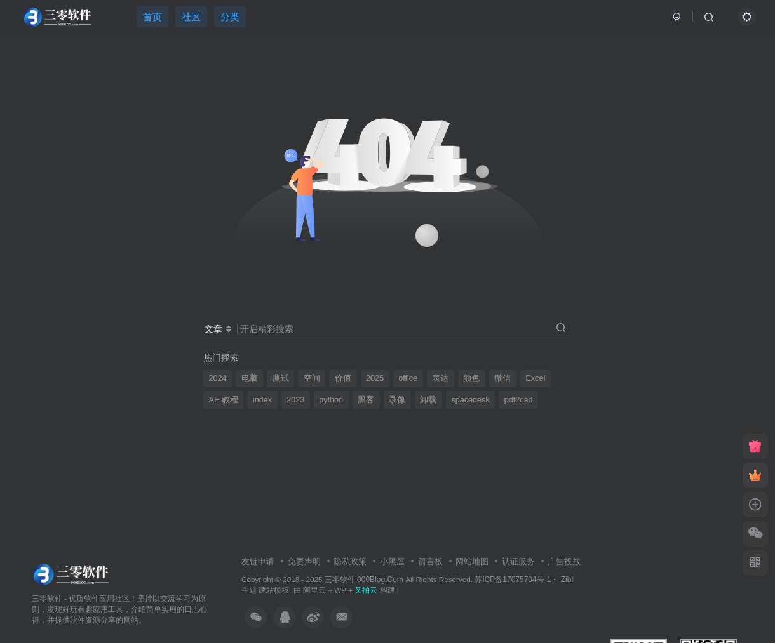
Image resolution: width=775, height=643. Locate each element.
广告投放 (564, 561)
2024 (218, 378)
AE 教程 (223, 399)
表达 (440, 378)
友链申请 (257, 561)
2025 (375, 378)
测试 (281, 378)
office (407, 378)
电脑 (249, 378)
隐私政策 (350, 561)
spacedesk (470, 399)
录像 (397, 399)
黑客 (366, 399)
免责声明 (304, 561)
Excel (535, 378)
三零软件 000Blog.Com (365, 579)
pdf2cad (518, 399)
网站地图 (472, 561)
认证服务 (518, 561)
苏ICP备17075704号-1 (513, 579)
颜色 (471, 378)
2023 (295, 399)
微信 (502, 378)
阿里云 (314, 590)
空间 (312, 378)
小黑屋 (392, 561)
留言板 (430, 561)
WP (340, 590)
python (331, 399)
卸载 (428, 399)
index (262, 399)
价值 (343, 378)
